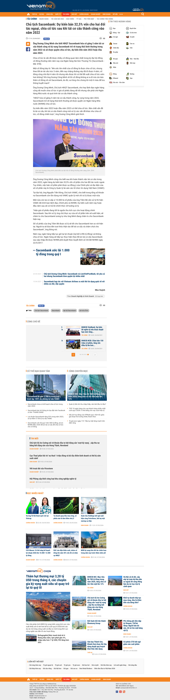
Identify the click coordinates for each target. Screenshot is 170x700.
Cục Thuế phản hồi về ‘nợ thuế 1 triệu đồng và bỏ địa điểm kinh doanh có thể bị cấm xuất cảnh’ (65, 457)
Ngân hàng (44, 19)
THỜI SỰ (34, 14)
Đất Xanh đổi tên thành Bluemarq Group (96, 622)
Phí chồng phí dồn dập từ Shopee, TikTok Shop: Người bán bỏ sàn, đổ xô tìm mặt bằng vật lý (133, 626)
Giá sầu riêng (47, 668)
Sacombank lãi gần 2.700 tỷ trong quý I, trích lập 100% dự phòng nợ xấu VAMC (44, 397)
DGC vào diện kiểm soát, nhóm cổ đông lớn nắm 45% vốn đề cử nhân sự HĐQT (65, 553)
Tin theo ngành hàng (120, 21)
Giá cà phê (95, 665)
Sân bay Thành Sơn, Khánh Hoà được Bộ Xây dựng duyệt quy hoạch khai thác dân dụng (97, 645)
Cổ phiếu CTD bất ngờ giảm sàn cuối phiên (132, 643)
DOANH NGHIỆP (95, 14)
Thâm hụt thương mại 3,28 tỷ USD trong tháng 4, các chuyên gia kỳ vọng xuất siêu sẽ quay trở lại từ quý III (47, 581)
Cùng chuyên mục (78, 371)
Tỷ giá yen (67, 665)
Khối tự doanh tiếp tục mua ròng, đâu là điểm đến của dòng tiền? (132, 600)
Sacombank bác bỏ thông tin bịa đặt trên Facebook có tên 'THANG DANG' (46, 411)
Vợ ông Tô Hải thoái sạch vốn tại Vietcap (37, 517)
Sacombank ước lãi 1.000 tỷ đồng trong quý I (53, 252)
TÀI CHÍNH (66, 14)
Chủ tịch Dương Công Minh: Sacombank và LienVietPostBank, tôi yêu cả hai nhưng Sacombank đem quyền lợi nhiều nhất (74, 275)
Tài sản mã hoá (57, 19)
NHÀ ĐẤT (74, 14)
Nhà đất (32, 482)
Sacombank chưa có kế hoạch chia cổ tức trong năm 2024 (45, 405)
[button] (73, 355)
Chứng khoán (30, 523)
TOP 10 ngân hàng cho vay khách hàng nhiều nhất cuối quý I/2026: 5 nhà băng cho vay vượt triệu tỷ (87, 409)
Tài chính (32, 18)
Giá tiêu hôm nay (106, 665)
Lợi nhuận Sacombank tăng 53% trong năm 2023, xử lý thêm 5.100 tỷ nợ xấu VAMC (46, 418)
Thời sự (89, 652)
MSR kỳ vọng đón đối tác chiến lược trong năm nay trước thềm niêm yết (93, 551)
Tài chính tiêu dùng (105, 19)
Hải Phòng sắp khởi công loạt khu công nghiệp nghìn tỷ (53, 479)
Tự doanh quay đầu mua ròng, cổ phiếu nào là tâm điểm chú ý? (64, 517)
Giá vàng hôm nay (35, 665)
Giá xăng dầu (132, 665)
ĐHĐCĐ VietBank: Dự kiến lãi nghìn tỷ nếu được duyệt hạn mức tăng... (93, 329)
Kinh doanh (33, 462)
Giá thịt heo (57, 668)
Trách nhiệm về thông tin (37, 698)
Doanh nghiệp (34, 449)
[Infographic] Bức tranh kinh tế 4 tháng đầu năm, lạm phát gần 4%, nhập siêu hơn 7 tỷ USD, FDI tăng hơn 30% (53, 639)
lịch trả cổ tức (83, 310)
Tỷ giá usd (58, 665)
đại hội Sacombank (69, 310)
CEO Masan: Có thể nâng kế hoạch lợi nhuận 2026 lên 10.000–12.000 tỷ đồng (38, 553)
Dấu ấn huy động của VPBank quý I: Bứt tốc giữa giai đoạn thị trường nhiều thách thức (86, 416)
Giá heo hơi (85, 665)
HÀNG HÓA (49, 14)
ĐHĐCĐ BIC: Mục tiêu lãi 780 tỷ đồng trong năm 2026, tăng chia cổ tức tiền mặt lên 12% (86, 396)
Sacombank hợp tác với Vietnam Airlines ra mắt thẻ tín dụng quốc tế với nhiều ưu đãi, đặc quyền (74, 282)
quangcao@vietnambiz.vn (128, 688)
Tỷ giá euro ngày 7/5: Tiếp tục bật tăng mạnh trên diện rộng (87, 422)
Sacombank (56, 310)
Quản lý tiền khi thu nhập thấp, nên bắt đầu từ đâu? (87, 404)
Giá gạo (65, 668)
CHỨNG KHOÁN (84, 14)
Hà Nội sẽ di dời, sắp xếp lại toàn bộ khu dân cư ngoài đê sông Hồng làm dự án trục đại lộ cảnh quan (132, 582)
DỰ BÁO (41, 14)
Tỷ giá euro (76, 665)
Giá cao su (74, 668)
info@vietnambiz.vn (40, 696)
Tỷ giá (78, 19)
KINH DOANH (106, 14)
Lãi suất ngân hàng (120, 665)
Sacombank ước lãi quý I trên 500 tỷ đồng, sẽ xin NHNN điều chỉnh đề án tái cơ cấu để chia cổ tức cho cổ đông (45, 425)
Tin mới (34, 438)
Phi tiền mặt (89, 19)
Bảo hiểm (70, 19)
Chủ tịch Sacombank (41, 310)
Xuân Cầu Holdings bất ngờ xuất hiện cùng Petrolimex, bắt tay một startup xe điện (93, 518)
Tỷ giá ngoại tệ (48, 665)
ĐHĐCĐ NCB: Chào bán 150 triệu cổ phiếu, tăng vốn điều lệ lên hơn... (93, 343)
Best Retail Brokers (86, 668)
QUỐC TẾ (58, 14)
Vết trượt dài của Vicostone (41, 468)
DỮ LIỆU (115, 14)
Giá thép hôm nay (35, 668)
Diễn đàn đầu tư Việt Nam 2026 (104, 668)
